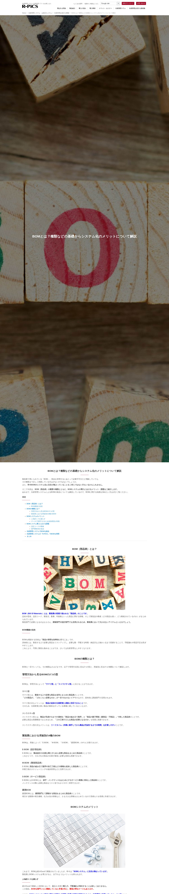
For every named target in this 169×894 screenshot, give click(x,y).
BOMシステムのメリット (36, 516)
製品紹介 (72, 8)
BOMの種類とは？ (33, 509)
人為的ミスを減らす (38, 519)
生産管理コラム (120, 8)
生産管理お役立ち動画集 (137, 8)
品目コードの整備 (37, 526)
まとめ (29, 536)
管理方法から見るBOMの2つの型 (43, 511)
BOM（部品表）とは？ (35, 504)
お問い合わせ (141, 3)
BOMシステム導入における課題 (38, 524)
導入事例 (92, 8)
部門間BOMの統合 (37, 529)
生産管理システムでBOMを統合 (38, 531)
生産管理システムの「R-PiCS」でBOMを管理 (43, 534)
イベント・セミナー (105, 8)
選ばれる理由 (61, 8)
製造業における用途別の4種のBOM (43, 514)
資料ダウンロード (128, 3)
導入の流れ (82, 8)
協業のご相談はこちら (91, 3)
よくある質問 (77, 3)
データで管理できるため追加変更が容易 (45, 521)
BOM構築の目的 (37, 506)
